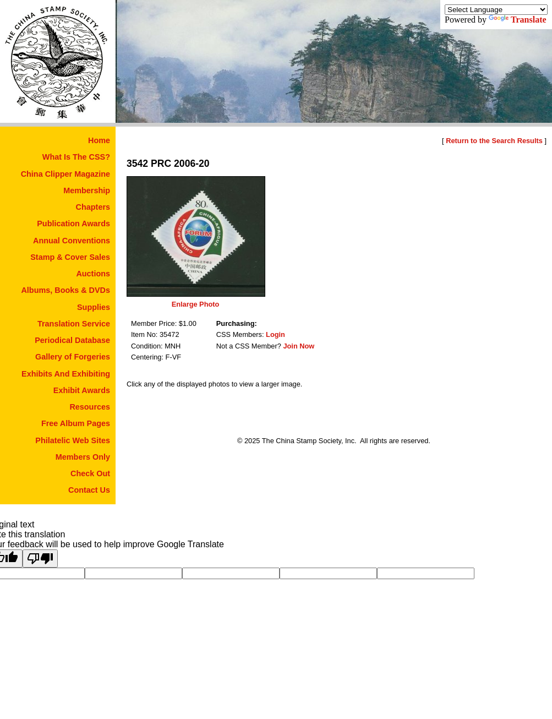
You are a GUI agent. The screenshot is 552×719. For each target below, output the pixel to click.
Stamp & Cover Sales (70, 257)
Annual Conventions (71, 240)
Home (99, 140)
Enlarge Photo (196, 304)
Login (275, 334)
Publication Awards (73, 223)
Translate (517, 19)
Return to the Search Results (494, 141)
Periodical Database (72, 340)
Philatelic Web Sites (72, 440)
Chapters (93, 207)
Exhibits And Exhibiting (65, 373)
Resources (89, 406)
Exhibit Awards (81, 390)
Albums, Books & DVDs (65, 290)
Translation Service (73, 323)
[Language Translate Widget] (496, 9)
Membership (86, 190)
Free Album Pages (75, 423)
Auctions (93, 273)
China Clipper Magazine (65, 174)
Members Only (83, 457)
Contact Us (89, 490)
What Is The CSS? (76, 156)
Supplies (93, 307)
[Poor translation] (40, 558)
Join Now (298, 346)
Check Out (90, 473)
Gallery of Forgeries (72, 356)
